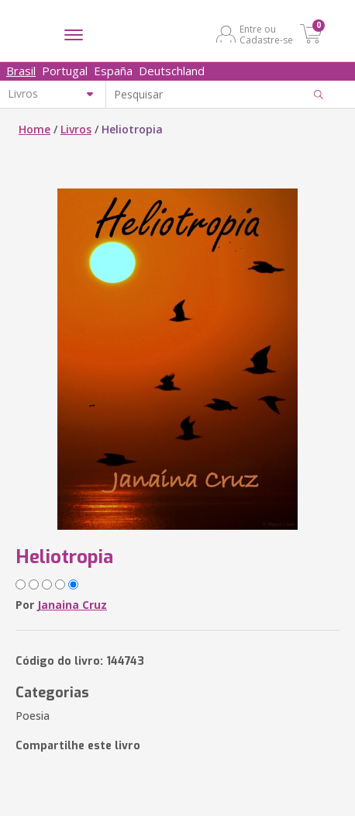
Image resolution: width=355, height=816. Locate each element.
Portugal (65, 70)
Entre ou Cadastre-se (266, 34)
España (113, 70)
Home (34, 129)
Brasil (21, 70)
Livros (75, 129)
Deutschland (172, 70)
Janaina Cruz (72, 604)
